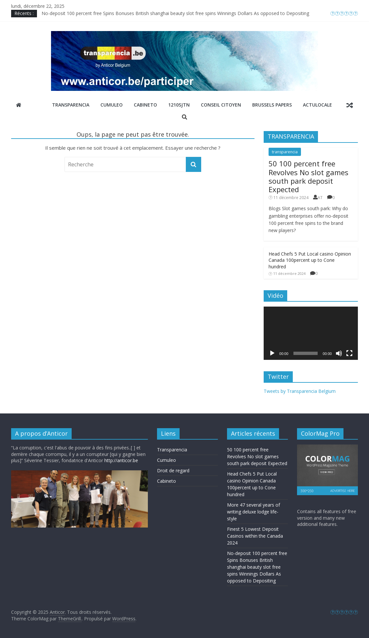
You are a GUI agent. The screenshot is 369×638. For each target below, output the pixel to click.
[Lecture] (272, 353)
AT (320, 197)
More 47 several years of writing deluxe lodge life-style (253, 512)
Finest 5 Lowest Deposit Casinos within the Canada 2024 (255, 536)
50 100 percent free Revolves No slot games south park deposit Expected (308, 176)
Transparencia (70, 105)
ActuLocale (317, 105)
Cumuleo (111, 105)
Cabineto (145, 105)
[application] (311, 333)
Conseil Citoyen (221, 105)
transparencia (285, 152)
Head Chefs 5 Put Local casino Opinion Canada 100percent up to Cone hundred (310, 260)
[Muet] (339, 353)
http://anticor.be (121, 460)
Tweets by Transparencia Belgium (300, 391)
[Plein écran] (349, 353)
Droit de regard (173, 470)
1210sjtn (179, 105)
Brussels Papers (272, 105)
